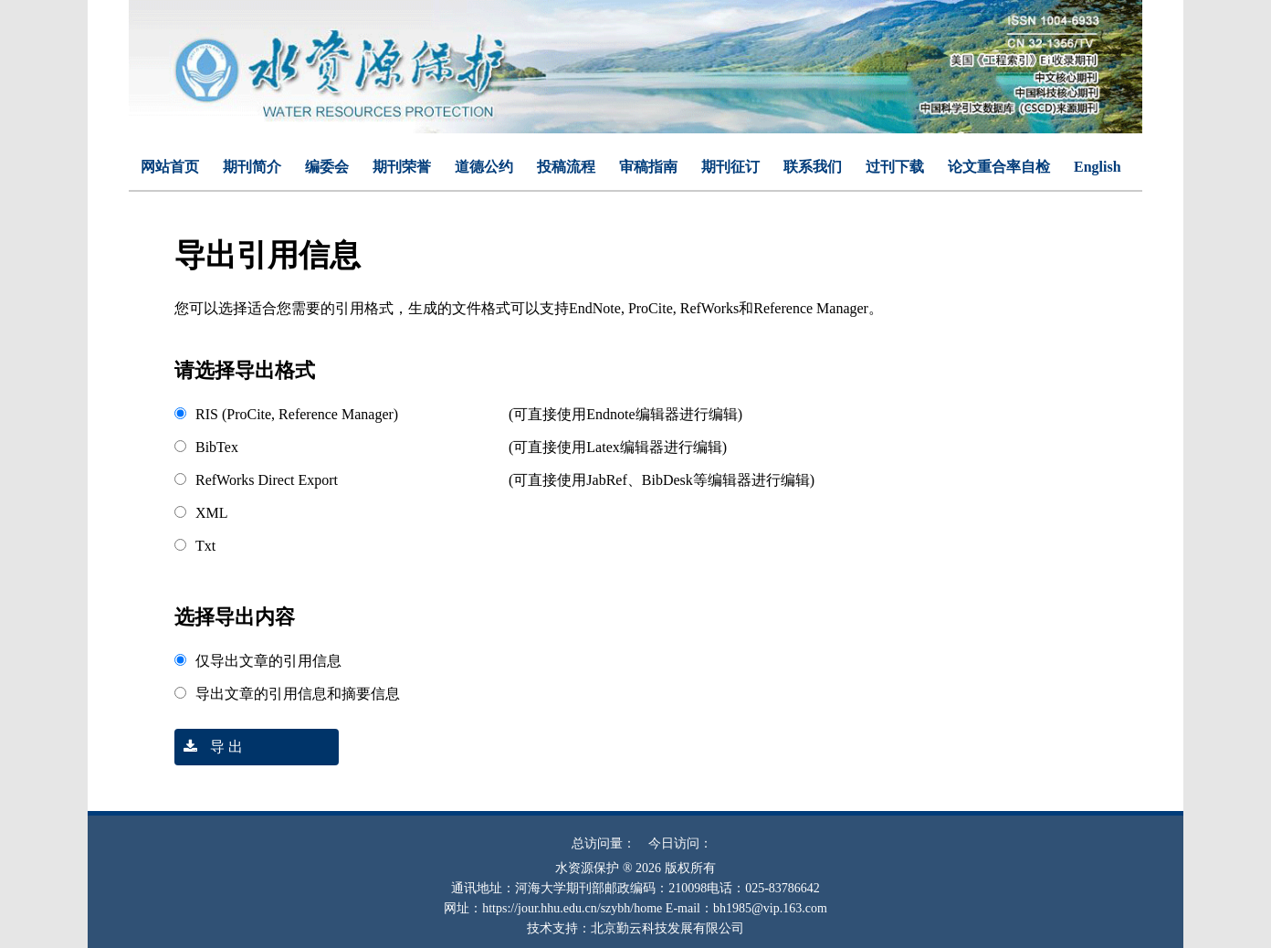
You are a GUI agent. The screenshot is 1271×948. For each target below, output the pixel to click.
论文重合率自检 (999, 166)
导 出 (208, 746)
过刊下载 (895, 166)
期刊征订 (730, 166)
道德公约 (484, 166)
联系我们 (812, 166)
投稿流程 (566, 166)
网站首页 (170, 166)
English (1097, 166)
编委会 (327, 166)
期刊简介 (252, 166)
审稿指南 (648, 166)
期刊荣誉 (402, 166)
